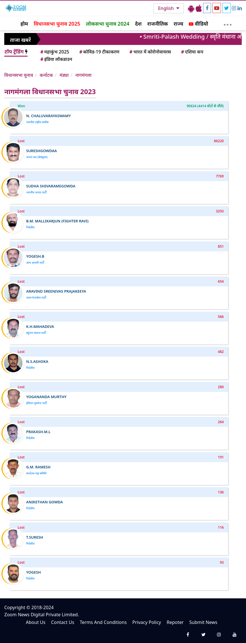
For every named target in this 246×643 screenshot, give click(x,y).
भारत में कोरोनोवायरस (150, 52)
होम (24, 23)
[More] (227, 23)
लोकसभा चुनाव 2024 (107, 23)
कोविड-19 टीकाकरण (98, 52)
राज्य (178, 23)
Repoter (175, 622)
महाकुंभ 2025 (54, 52)
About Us (36, 622)
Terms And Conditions (103, 622)
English (166, 8)
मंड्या (64, 75)
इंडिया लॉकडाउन (56, 59)
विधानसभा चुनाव (18, 75)
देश (138, 23)
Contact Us (62, 622)
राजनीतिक (157, 23)
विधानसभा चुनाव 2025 (57, 23)
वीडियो (198, 23)
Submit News (203, 622)
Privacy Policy (146, 622)
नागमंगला (83, 75)
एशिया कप (191, 52)
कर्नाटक (46, 75)
